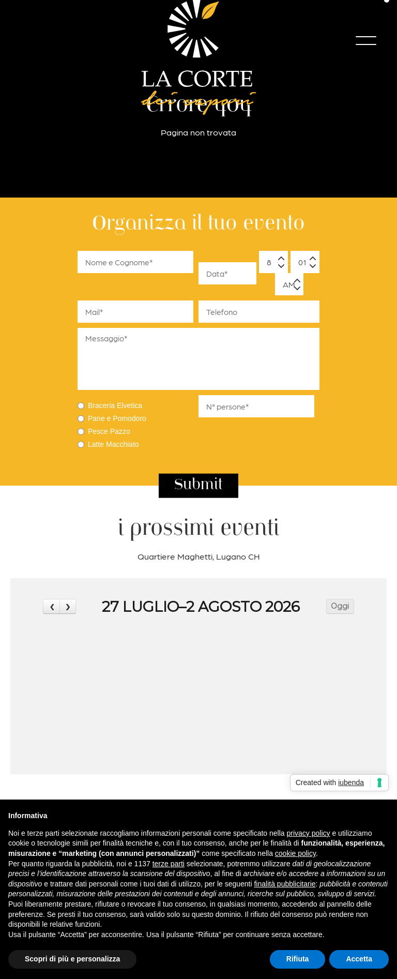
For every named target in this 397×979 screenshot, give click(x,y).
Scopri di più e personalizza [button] (72, 959)
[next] (67, 606)
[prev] (51, 606)
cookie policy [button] (295, 853)
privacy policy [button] (308, 833)
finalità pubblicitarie (284, 884)
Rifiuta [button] (297, 959)
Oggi (340, 606)
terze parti (168, 864)
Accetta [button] (359, 959)
